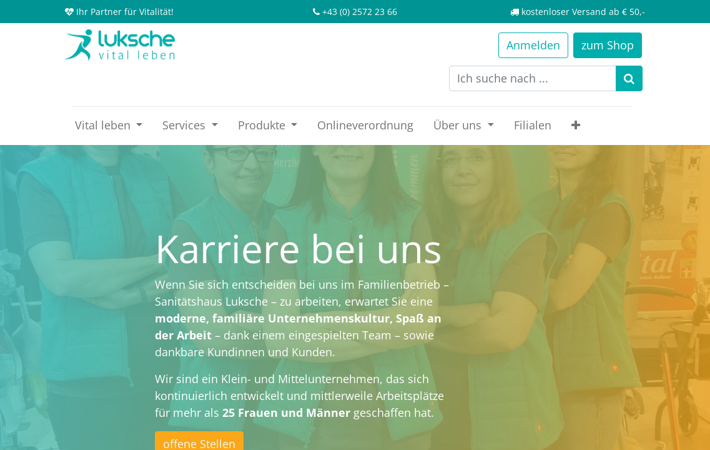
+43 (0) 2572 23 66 (359, 12)
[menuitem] (365, 125)
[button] (575, 125)
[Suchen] (629, 78)
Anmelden (533, 45)
